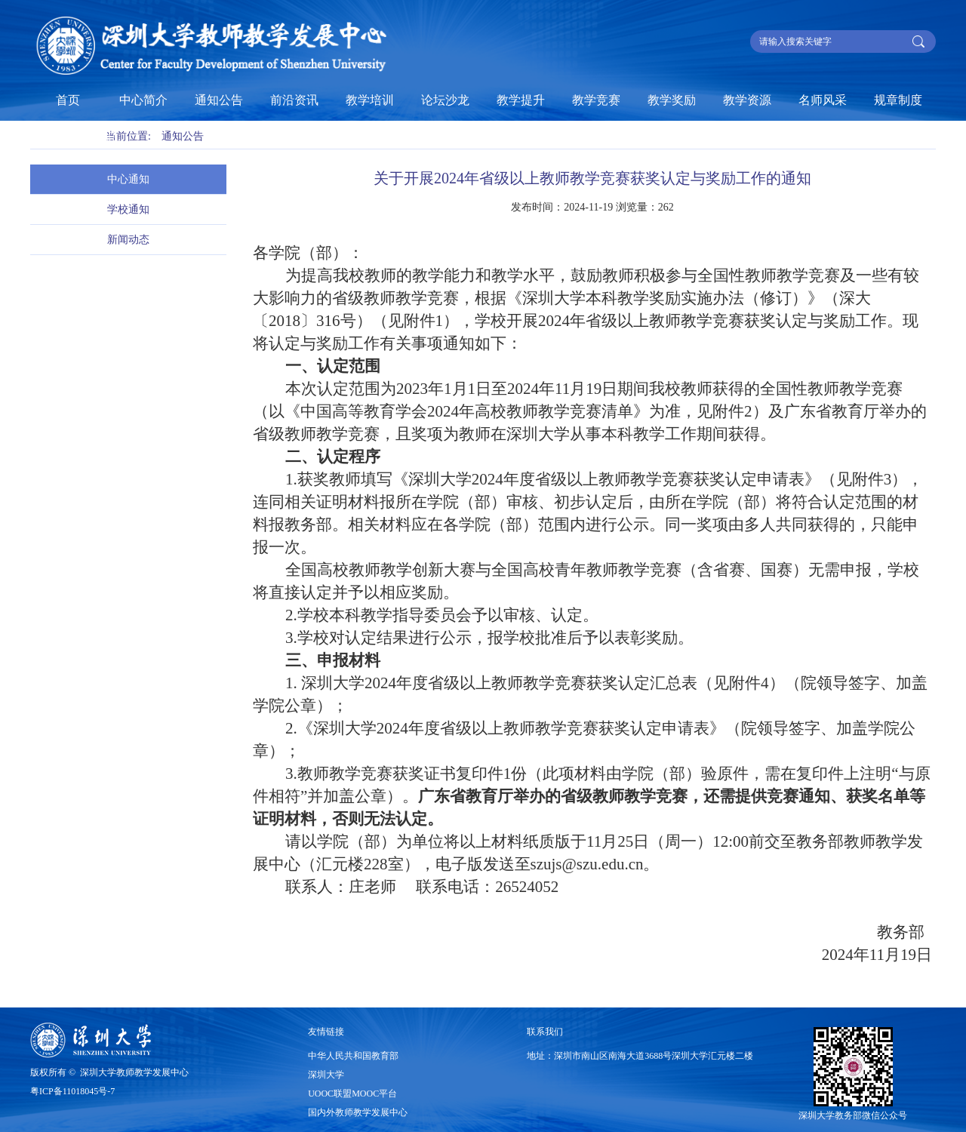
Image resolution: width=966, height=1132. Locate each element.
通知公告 (219, 100)
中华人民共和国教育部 (353, 1055)
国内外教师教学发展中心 (358, 1112)
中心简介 (143, 100)
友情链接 (326, 1031)
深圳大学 (326, 1074)
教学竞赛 (596, 100)
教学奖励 (672, 100)
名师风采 (822, 100)
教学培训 (370, 100)
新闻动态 (128, 239)
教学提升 (521, 100)
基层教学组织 (74, 137)
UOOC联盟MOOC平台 (352, 1093)
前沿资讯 (294, 100)
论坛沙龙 (445, 100)
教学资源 (747, 100)
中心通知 (128, 179)
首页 (68, 100)
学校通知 (128, 209)
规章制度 (898, 100)
